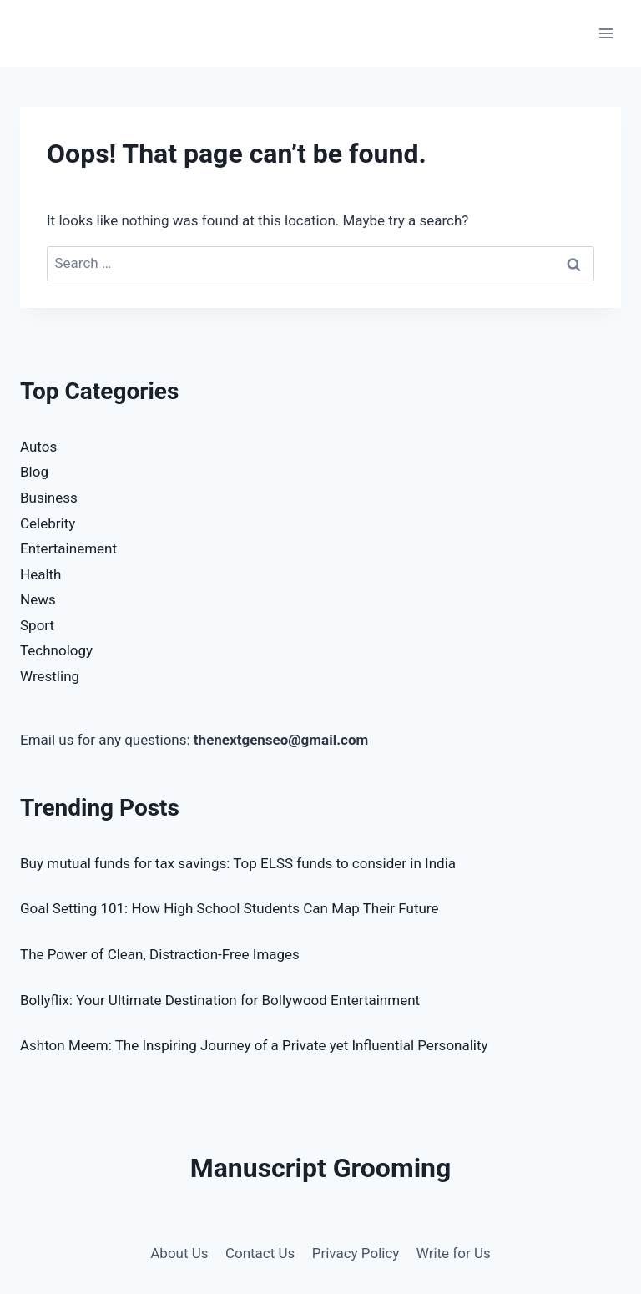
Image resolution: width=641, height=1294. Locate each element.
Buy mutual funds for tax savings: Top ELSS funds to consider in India (238, 863)
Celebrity (47, 523)
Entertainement (68, 548)
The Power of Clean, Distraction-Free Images (160, 954)
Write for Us (453, 1253)
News (38, 599)
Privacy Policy (356, 1253)
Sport (37, 625)
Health (40, 574)
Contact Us (260, 1253)
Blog (34, 471)
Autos (38, 446)
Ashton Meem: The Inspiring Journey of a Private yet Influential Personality (254, 1045)
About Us (179, 1253)
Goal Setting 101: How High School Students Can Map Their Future (229, 908)
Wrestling (49, 676)
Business (49, 497)
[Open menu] (605, 33)
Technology (56, 650)
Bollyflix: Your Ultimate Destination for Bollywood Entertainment (220, 1000)
